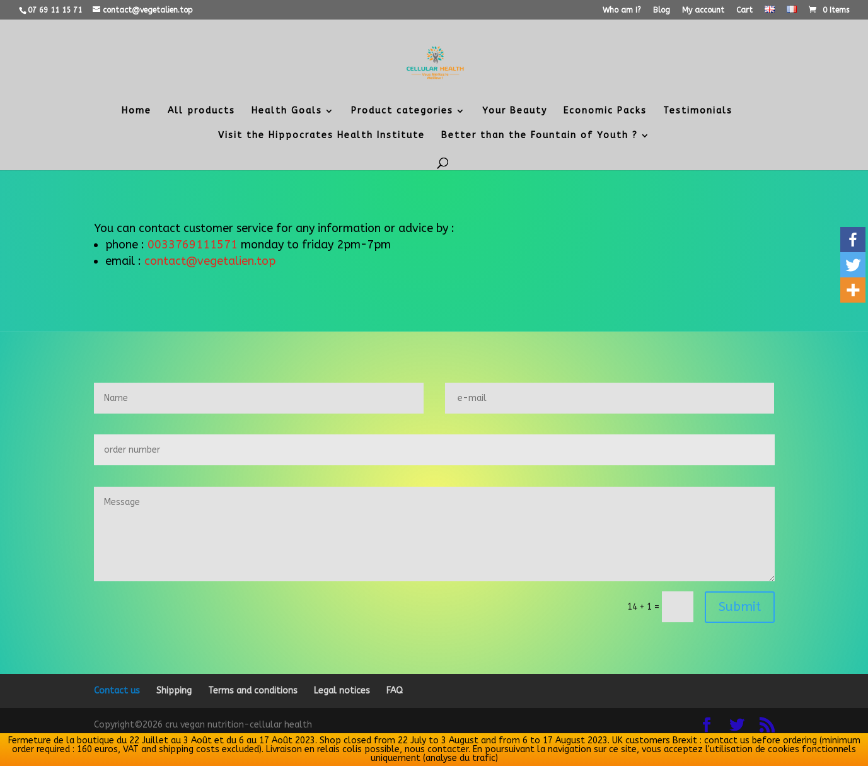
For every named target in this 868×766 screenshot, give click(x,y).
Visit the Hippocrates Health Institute (321, 136)
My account (703, 10)
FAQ (394, 690)
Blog (661, 10)
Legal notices (342, 690)
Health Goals (287, 111)
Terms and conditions (253, 690)
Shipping (174, 690)
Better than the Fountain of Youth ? (539, 136)
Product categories (402, 111)
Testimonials (697, 111)
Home (136, 111)
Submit (740, 607)
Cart (744, 10)
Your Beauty (514, 111)
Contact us (117, 690)
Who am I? (622, 10)
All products (201, 111)
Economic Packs (605, 111)
